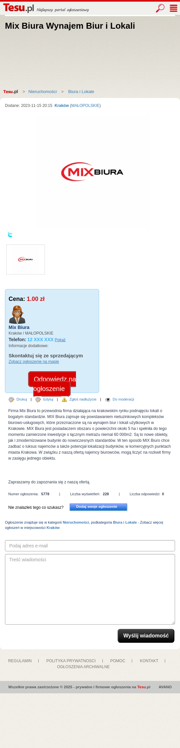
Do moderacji (123, 399)
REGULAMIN (20, 661)
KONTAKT (149, 661)
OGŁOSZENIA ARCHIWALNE (83, 667)
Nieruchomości (42, 91)
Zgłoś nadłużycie (82, 399)
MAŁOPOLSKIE (85, 105)
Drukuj (22, 399)
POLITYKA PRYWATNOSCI (70, 661)
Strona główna (12, 91)
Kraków (61, 105)
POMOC (117, 661)
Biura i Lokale (80, 91)
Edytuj (48, 399)
